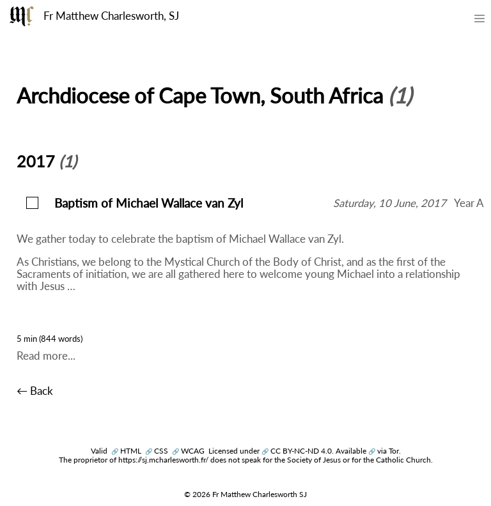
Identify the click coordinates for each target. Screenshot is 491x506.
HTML (126, 451)
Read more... (46, 355)
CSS (156, 451)
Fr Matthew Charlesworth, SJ (111, 16)
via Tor (383, 451)
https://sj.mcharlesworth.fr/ (163, 459)
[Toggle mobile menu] (479, 21)
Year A (469, 203)
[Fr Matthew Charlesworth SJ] (22, 16)
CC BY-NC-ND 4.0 (296, 451)
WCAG (188, 451)
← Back (35, 391)
